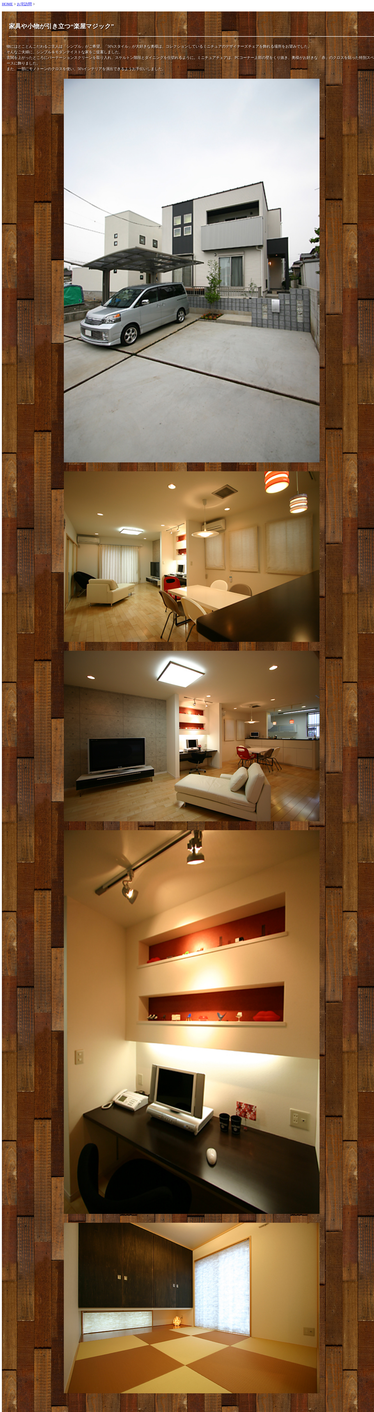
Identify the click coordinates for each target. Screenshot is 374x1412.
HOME (7, 4)
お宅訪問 (24, 4)
